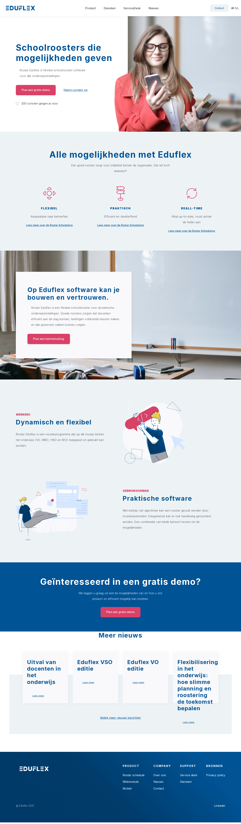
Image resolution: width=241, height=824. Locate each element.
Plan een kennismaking (49, 339)
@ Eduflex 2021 (25, 807)
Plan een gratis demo (36, 90)
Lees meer (38, 696)
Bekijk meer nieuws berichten (120, 718)
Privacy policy (215, 776)
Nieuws (154, 8)
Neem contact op (77, 90)
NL (235, 8)
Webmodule (131, 783)
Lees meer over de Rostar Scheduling (49, 224)
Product (90, 8)
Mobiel (127, 789)
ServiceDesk (132, 8)
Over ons (159, 776)
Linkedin (219, 807)
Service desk (188, 776)
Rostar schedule (134, 776)
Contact (219, 8)
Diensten (110, 8)
